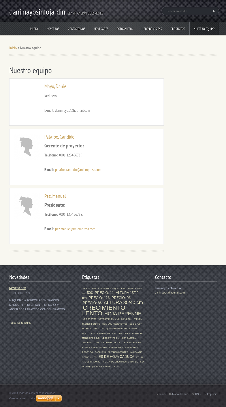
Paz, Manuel (55, 196)
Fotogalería (125, 29)
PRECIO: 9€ (121, 298)
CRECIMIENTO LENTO (103, 310)
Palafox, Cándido (59, 136)
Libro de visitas (151, 29)
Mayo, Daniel (56, 86)
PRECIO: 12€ (99, 298)
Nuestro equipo (204, 29)
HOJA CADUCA (128, 338)
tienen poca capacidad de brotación (110, 328)
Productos (178, 29)
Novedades (101, 29)
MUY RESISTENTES (118, 352)
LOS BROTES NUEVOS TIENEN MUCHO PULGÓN (107, 319)
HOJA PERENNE (122, 313)
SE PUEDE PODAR (110, 342)
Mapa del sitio (180, 394)
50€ (90, 293)
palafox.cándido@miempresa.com (78, 169)
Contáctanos (76, 29)
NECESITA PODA (110, 338)
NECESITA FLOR (91, 342)
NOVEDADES (17, 288)
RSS (198, 394)
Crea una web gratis (22, 398)
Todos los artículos (20, 322)
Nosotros (53, 29)
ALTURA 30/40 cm (123, 302)
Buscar (213, 11)
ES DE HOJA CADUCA (116, 357)
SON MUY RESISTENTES (115, 324)
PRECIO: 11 (104, 293)
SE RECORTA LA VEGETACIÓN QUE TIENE (104, 288)
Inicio (34, 29)
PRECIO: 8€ (92, 303)
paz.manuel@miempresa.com (75, 228)
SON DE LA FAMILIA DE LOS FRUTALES (110, 333)
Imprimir (212, 394)
